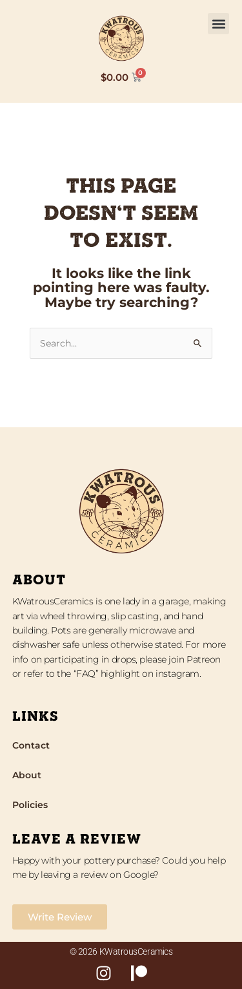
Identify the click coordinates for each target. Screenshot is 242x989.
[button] (218, 23)
